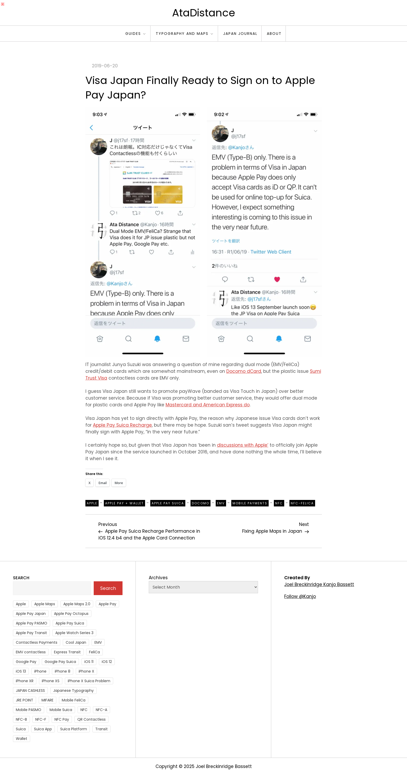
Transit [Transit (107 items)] (101, 729)
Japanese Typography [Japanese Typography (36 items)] (73, 690)
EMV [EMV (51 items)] (98, 642)
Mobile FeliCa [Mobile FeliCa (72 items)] (73, 700)
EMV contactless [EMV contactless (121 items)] (31, 652)
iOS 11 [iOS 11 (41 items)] (88, 661)
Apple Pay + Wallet (124, 503)
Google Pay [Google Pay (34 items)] (26, 661)
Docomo (200, 503)
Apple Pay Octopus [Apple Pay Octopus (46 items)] (71, 613)
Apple (92, 503)
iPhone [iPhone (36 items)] (40, 671)
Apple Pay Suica (168, 503)
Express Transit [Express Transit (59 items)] (67, 652)
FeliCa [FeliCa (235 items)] (94, 652)
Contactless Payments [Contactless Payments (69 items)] (36, 642)
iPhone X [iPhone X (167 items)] (86, 671)
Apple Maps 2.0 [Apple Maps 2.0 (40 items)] (76, 604)
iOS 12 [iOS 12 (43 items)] (107, 661)
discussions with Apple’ (242, 445)
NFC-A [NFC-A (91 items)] (101, 709)
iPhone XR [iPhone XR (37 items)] (24, 680)
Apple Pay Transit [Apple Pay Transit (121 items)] (31, 632)
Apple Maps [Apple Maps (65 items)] (44, 604)
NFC (279, 503)
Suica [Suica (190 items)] (21, 729)
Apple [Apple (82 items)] (21, 604)
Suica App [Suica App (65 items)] (43, 729)
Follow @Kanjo (300, 596)
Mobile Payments (250, 503)
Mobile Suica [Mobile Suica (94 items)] (61, 709)
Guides (135, 33)
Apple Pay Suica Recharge (122, 425)
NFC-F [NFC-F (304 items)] (40, 719)
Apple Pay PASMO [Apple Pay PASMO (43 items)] (31, 623)
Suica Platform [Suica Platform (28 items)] (73, 729)
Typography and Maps (185, 33)
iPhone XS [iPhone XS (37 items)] (50, 680)
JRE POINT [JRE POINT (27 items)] (24, 700)
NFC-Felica (302, 503)
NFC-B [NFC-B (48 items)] (21, 719)
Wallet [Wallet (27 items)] (21, 738)
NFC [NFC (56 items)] (83, 709)
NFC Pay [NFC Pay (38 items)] (62, 719)
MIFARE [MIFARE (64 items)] (47, 700)
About (274, 33)
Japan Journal (240, 33)
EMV (221, 503)
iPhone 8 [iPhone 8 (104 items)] (62, 671)
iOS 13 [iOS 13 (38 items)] (21, 671)
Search (21, 578)
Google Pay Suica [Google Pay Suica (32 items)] (60, 661)
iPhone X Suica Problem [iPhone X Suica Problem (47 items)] (89, 680)
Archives (158, 578)
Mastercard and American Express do (208, 405)
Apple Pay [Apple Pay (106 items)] (107, 604)
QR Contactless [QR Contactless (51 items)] (91, 719)
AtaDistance (203, 12)
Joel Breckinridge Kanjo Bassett (319, 584)
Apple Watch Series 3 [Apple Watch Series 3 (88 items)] (74, 632)
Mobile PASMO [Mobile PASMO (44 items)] (28, 709)
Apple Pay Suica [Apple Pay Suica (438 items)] (70, 623)
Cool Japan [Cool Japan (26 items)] (76, 642)
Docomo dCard (243, 371)
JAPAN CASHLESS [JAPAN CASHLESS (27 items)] (30, 690)
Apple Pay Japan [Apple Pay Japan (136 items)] (31, 613)
